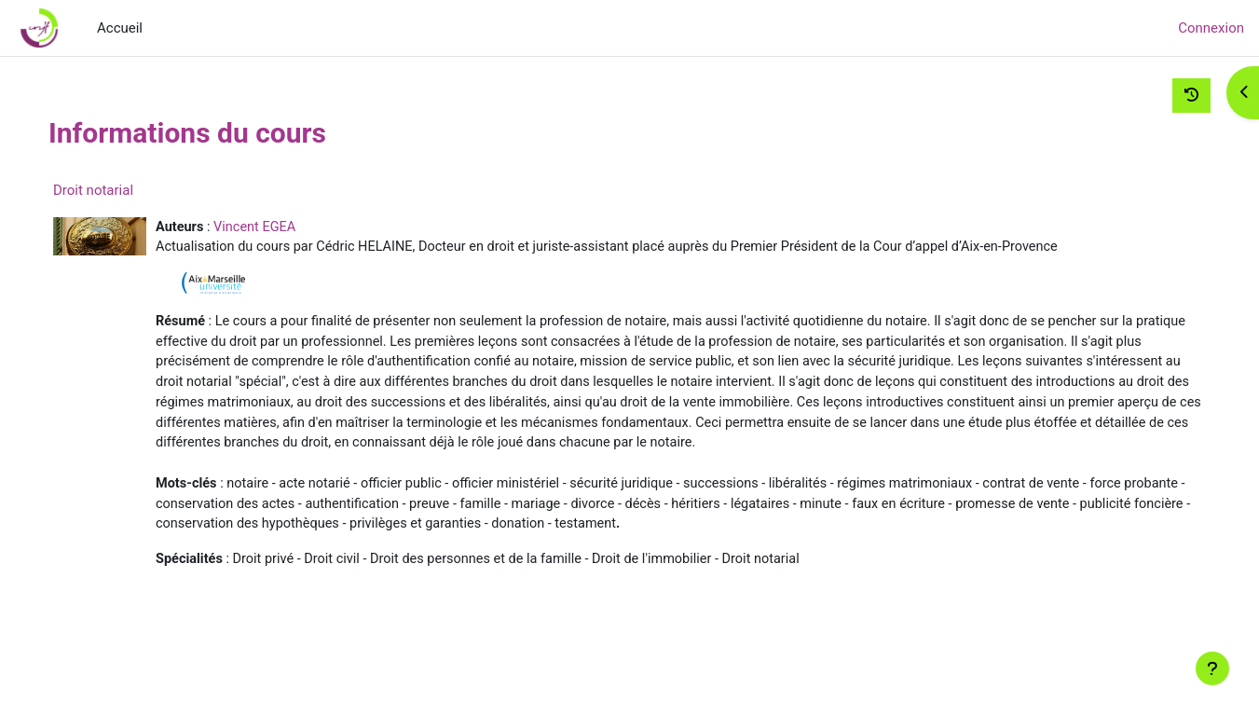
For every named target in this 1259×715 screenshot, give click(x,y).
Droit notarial (132, 190)
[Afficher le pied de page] (1212, 668)
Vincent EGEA (297, 227)
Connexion (1211, 28)
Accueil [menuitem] (120, 28)
